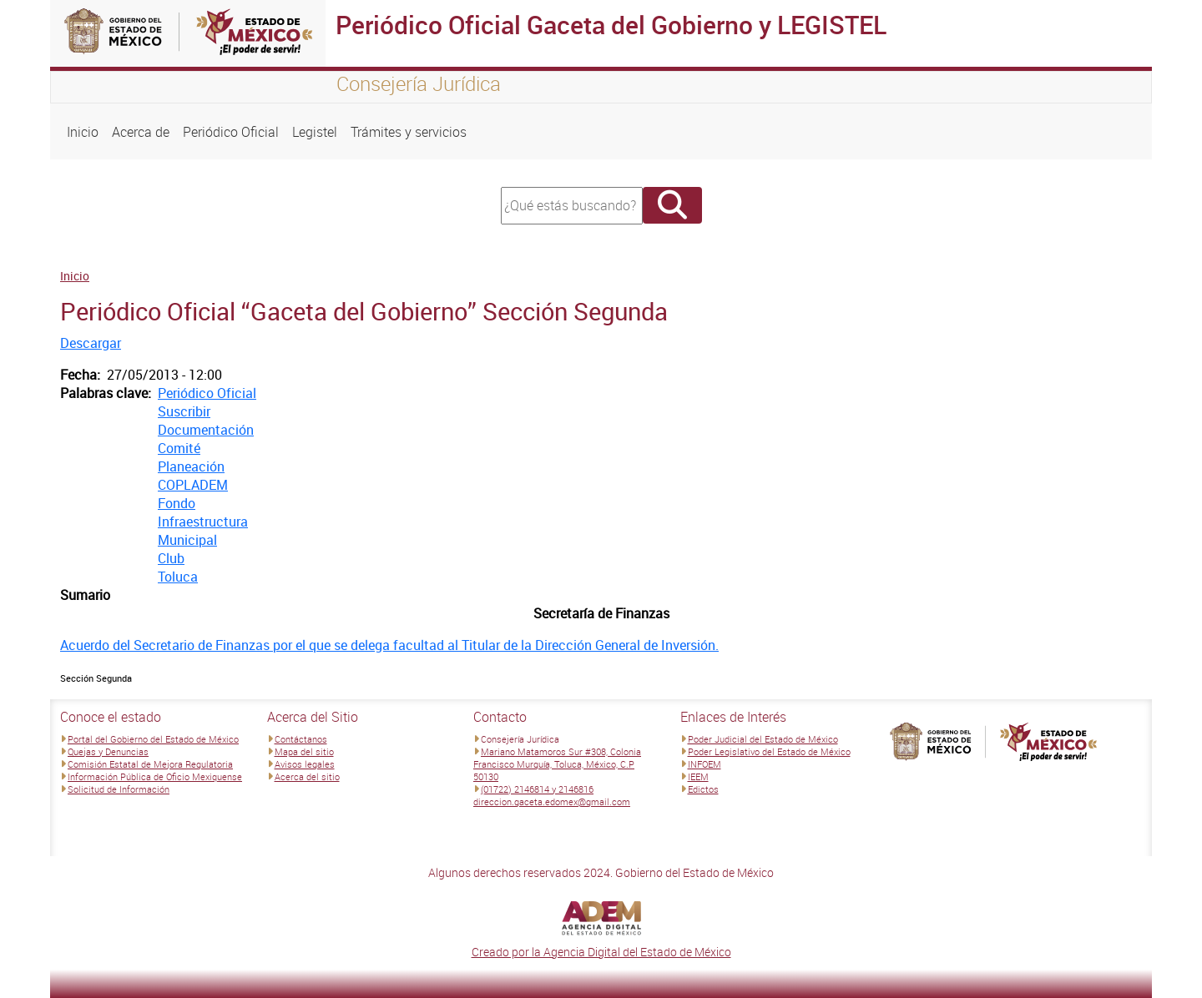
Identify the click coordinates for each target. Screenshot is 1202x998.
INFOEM (704, 764)
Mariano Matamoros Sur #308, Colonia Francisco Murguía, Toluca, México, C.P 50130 (557, 764)
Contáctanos (301, 739)
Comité (179, 448)
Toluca (178, 576)
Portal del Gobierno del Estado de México (153, 739)
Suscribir (184, 411)
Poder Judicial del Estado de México (763, 739)
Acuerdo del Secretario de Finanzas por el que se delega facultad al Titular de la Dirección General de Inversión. (389, 645)
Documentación (206, 430)
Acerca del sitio (307, 776)
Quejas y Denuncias (108, 751)
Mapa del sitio (304, 751)
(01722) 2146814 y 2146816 (537, 789)
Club (171, 558)
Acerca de (140, 132)
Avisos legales (305, 764)
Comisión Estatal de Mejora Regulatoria (150, 764)
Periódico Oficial (231, 132)
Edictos (703, 789)
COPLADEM (193, 485)
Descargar (90, 343)
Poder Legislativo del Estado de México (769, 751)
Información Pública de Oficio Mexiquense (155, 776)
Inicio (82, 132)
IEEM (698, 776)
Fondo (176, 503)
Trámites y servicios (409, 132)
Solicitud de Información (118, 789)
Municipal (187, 540)
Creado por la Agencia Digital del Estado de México (601, 952)
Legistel (314, 132)
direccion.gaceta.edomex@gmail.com (551, 801)
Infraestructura (203, 521)
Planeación (191, 466)
